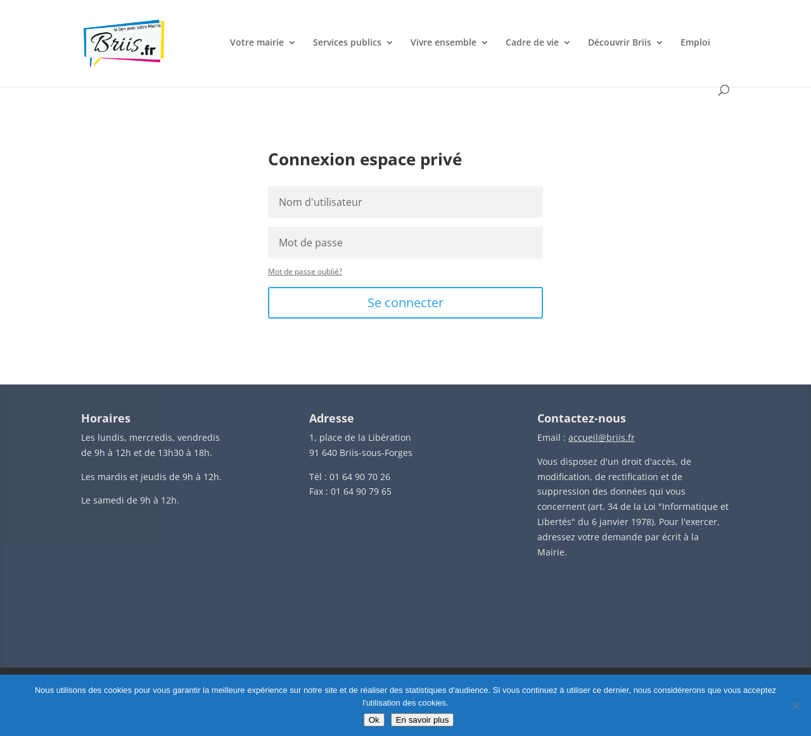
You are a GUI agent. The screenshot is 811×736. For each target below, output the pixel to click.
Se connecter (405, 302)
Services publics (347, 43)
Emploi (695, 43)
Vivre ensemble (443, 43)
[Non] (795, 705)
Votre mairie (257, 43)
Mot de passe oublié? (305, 271)
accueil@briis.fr (601, 437)
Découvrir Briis (619, 43)
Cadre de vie (532, 43)
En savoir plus (422, 720)
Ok (374, 720)
